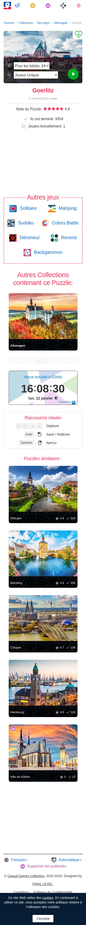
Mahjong (66, 208)
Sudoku (25, 222)
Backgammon (48, 252)
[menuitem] (18, 5)
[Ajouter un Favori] (77, 35)
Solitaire (28, 208)
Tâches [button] (33, 5)
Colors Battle (65, 222)
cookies (47, 898)
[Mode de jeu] (36, 75)
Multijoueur (18, 5)
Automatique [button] (68, 860)
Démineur (29, 237)
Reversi (68, 237)
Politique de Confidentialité (53, 892)
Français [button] (18, 860)
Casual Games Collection (26, 876)
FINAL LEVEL (42, 884)
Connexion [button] (79, 5)
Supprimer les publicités (46, 866)
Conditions (21, 892)
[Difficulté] (32, 65)
